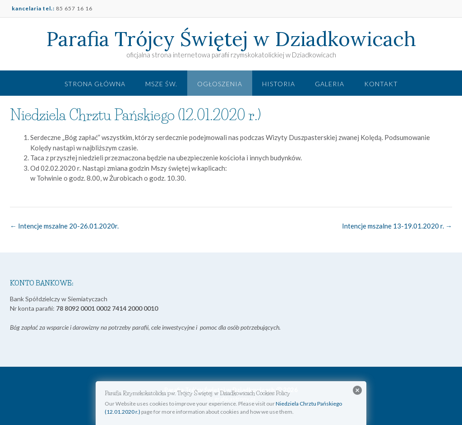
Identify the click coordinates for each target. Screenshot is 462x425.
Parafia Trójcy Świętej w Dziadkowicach (231, 39)
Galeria (329, 84)
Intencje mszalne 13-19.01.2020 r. (397, 226)
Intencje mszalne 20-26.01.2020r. (64, 226)
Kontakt (381, 84)
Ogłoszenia (219, 84)
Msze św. (161, 84)
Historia (278, 84)
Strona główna (95, 84)
